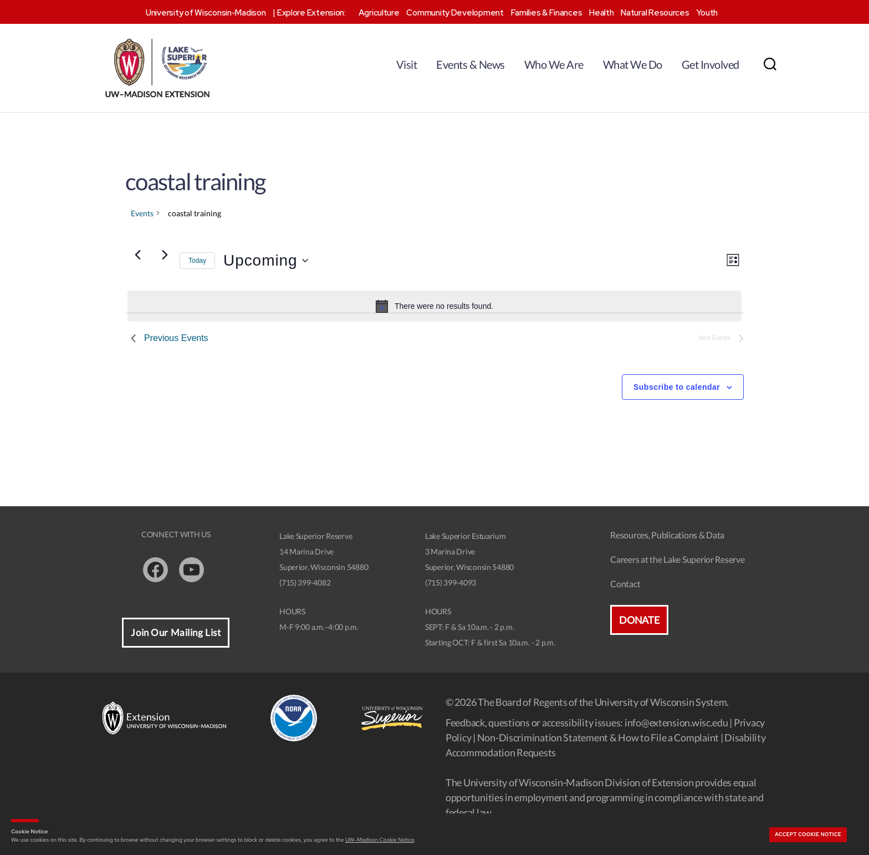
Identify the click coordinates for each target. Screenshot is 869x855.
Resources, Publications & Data (667, 535)
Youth (707, 12)
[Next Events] (164, 255)
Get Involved (710, 64)
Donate (639, 620)
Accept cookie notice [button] (808, 834)
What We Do (632, 64)
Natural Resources (655, 12)
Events (142, 213)
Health (601, 12)
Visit (406, 64)
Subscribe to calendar (676, 387)
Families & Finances (546, 12)
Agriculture (379, 12)
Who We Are (554, 64)
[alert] (434, 306)
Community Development (454, 12)
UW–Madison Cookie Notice (379, 839)
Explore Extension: (311, 12)
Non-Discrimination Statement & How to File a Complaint (598, 737)
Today (197, 260)
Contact (625, 583)
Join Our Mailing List (176, 632)
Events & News (470, 64)
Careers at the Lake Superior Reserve (677, 559)
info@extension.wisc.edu (676, 722)
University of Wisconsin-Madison (206, 12)
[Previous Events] (137, 255)
